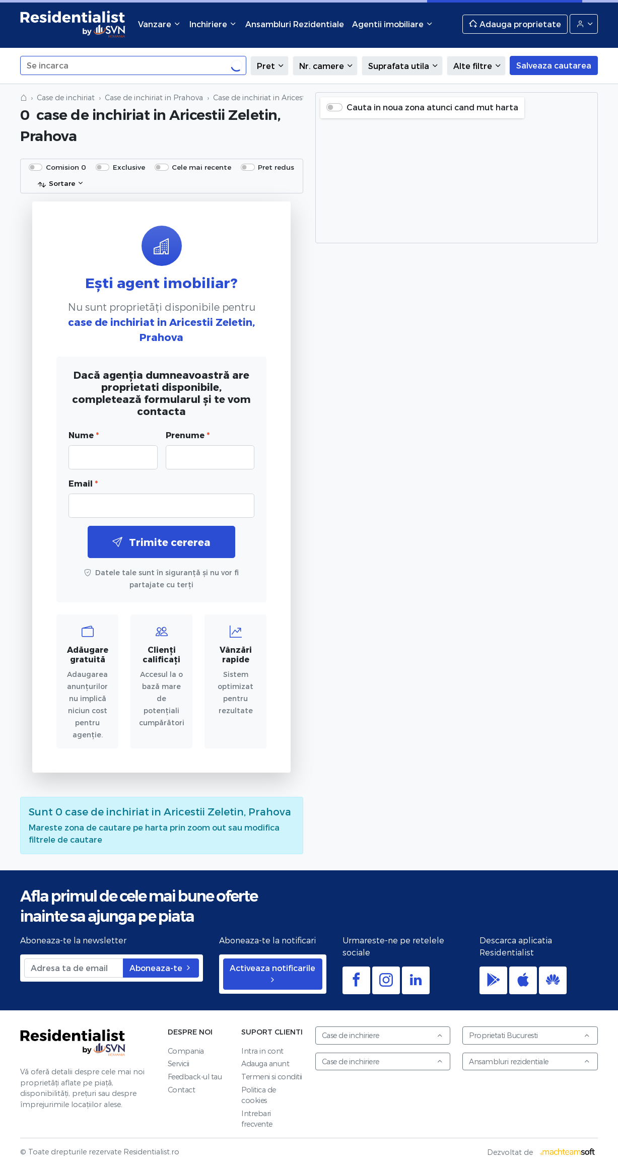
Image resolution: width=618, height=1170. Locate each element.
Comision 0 (66, 167)
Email (83, 483)
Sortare (56, 184)
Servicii (178, 1063)
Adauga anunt (265, 1063)
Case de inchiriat (66, 97)
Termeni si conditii (271, 1076)
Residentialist (73, 1042)
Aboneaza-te (160, 968)
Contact (181, 1089)
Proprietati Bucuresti (529, 1035)
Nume (83, 435)
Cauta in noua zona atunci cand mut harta (432, 107)
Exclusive (129, 167)
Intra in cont (262, 1051)
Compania (186, 1051)
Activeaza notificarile (272, 973)
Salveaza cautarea (553, 65)
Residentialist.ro (73, 24)
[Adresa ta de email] (73, 968)
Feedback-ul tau (195, 1076)
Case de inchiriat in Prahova (154, 97)
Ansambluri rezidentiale (529, 1061)
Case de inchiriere (382, 1035)
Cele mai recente (201, 167)
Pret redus (276, 167)
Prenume (188, 435)
